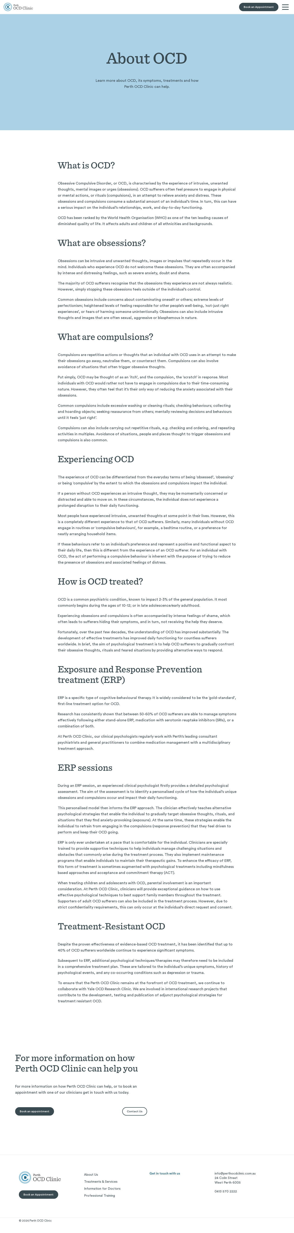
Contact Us (134, 1111)
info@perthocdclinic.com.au (235, 1173)
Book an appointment (34, 1111)
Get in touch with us (164, 1173)
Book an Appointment (259, 7)
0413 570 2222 (226, 1191)
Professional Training (99, 1195)
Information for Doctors (102, 1188)
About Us (91, 1174)
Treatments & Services (101, 1181)
